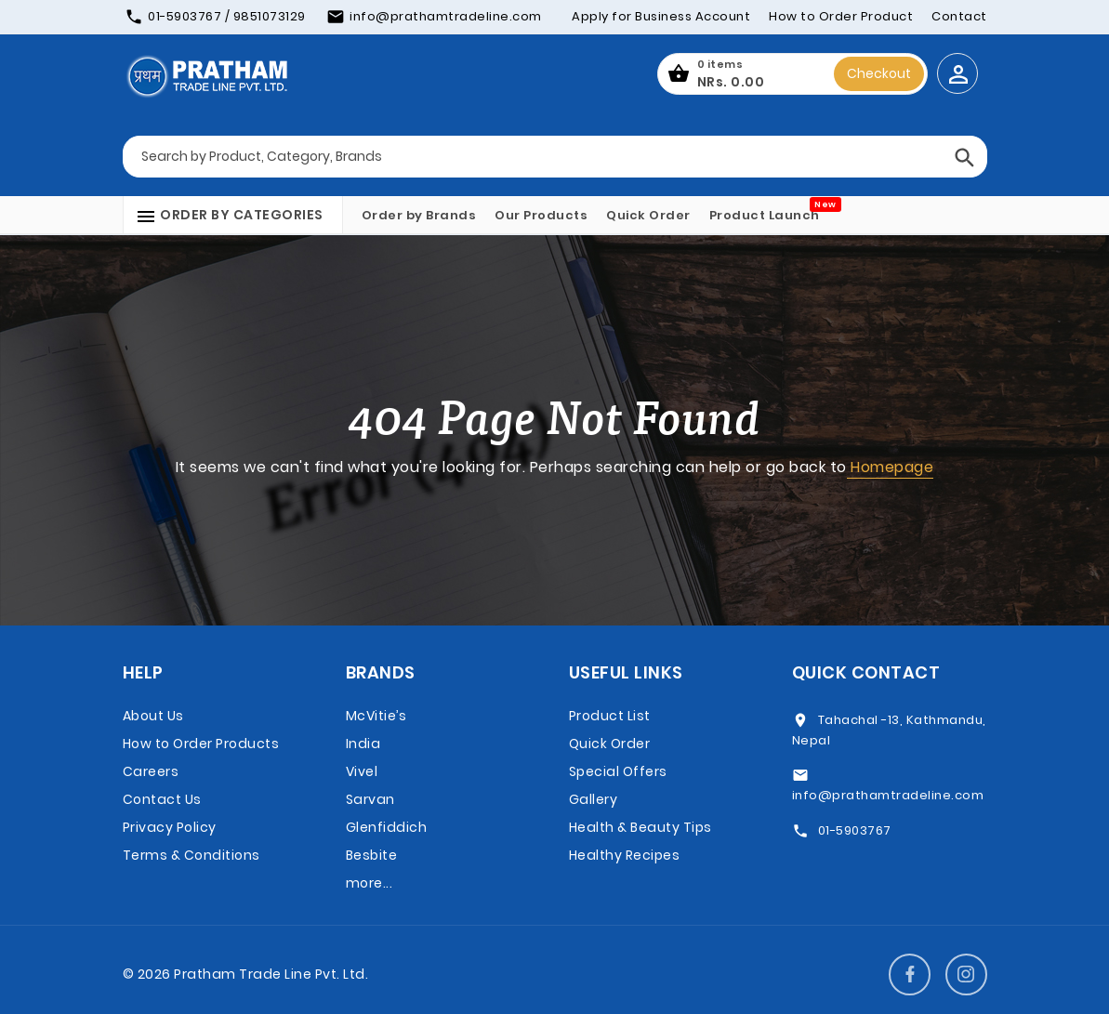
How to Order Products (201, 743)
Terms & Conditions (191, 855)
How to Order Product (841, 16)
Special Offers (618, 771)
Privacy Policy (170, 827)
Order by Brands (419, 215)
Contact (959, 16)
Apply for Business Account (661, 16)
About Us (153, 715)
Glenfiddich (387, 827)
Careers (151, 771)
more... (369, 883)
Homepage (890, 467)
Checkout (879, 73)
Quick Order (648, 215)
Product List (610, 715)
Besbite (372, 855)
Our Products (541, 215)
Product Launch (764, 215)
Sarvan (370, 799)
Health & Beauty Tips (640, 827)
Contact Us (162, 799)
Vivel (362, 771)
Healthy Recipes (624, 855)
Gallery (593, 799)
